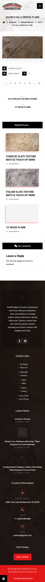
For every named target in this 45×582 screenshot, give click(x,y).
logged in (21, 261)
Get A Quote (22, 399)
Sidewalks (22, 372)
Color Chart (22, 396)
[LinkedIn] (25, 341)
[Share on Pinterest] (15, 83)
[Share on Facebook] (6, 83)
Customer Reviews (22, 419)
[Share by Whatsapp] (34, 83)
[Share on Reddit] (20, 83)
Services (22, 375)
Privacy (22, 391)
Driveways (22, 364)
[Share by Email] (39, 83)
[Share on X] (10, 83)
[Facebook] (19, 341)
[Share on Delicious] (25, 83)
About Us (23, 368)
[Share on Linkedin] (29, 83)
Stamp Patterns (14, 73)
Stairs (22, 380)
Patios (22, 388)
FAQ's (22, 383)
